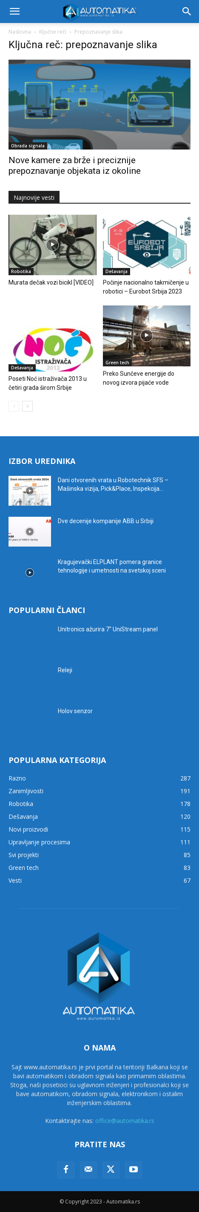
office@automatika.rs (124, 1121)
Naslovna (20, 31)
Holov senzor (75, 711)
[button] (14, 11)
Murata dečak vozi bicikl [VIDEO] (51, 282)
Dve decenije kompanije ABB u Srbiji (106, 521)
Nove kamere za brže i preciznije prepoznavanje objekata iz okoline (75, 165)
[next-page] (27, 406)
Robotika (21, 271)
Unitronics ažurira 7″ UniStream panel (108, 629)
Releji (65, 670)
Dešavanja (116, 271)
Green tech (117, 363)
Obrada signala (28, 146)
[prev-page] (14, 406)
